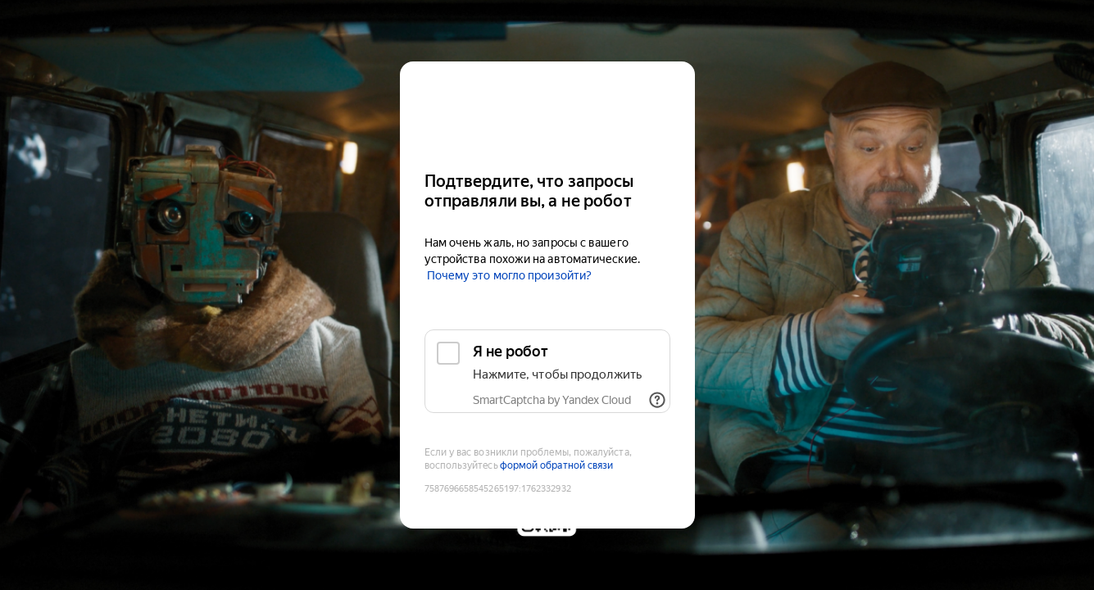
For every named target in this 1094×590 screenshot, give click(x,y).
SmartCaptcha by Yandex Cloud (552, 399)
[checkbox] (547, 371)
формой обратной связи (557, 465)
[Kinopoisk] (547, 109)
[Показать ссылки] (657, 400)
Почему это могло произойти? (509, 275)
